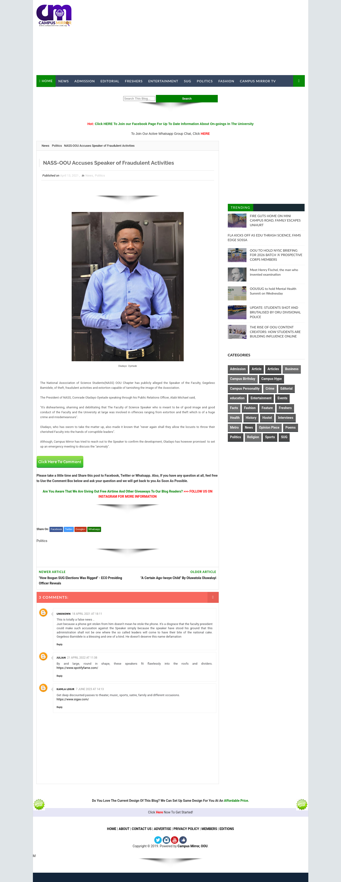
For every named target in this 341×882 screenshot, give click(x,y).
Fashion (226, 81)
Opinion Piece (269, 427)
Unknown (64, 613)
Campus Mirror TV (258, 81)
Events (282, 398)
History (251, 418)
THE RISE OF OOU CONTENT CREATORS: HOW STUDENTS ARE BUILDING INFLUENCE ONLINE (275, 331)
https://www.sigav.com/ (73, 699)
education (237, 398)
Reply (60, 644)
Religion (253, 437)
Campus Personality (245, 388)
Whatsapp (94, 529)
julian (61, 658)
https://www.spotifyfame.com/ (77, 668)
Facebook (56, 529)
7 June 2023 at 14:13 (90, 689)
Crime (270, 388)
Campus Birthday (242, 379)
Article (256, 369)
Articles (273, 369)
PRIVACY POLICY (186, 829)
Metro (234, 427)
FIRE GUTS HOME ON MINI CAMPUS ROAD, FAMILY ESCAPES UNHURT (275, 220)
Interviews (285, 418)
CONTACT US (141, 829)
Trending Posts (240, 208)
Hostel (267, 418)
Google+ (80, 529)
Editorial (110, 81)
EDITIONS (227, 829)
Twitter (68, 529)
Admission (84, 81)
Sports (270, 437)
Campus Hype (271, 379)
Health (235, 418)
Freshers (134, 81)
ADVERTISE (162, 829)
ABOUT (124, 829)
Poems (290, 427)
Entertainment (163, 81)
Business (291, 369)
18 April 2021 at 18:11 (87, 613)
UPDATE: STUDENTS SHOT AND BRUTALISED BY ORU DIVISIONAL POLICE (275, 312)
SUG (187, 81)
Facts (234, 408)
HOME (111, 829)
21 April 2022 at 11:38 (82, 658)
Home (47, 81)
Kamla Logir (66, 689)
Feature (267, 408)
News (63, 81)
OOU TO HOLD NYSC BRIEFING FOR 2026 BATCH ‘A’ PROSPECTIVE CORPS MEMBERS (276, 254)
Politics (205, 81)
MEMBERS (209, 829)
